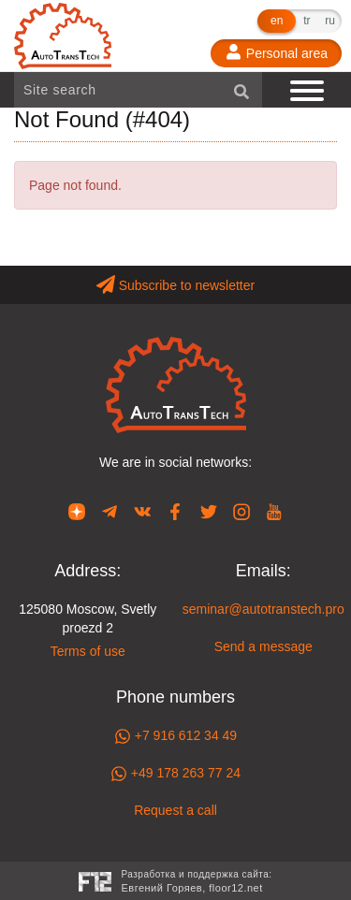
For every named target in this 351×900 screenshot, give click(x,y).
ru (330, 20)
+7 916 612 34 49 (175, 736)
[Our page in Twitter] (208, 510)
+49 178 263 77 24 (175, 773)
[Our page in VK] (142, 510)
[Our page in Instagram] (241, 510)
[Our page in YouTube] (274, 510)
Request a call (175, 810)
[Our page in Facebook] (175, 510)
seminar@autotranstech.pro (263, 609)
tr (306, 20)
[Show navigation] (309, 90)
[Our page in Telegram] (109, 510)
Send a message (263, 646)
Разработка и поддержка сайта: (196, 882)
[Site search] (138, 90)
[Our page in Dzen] (76, 510)
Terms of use (88, 651)
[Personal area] (276, 53)
